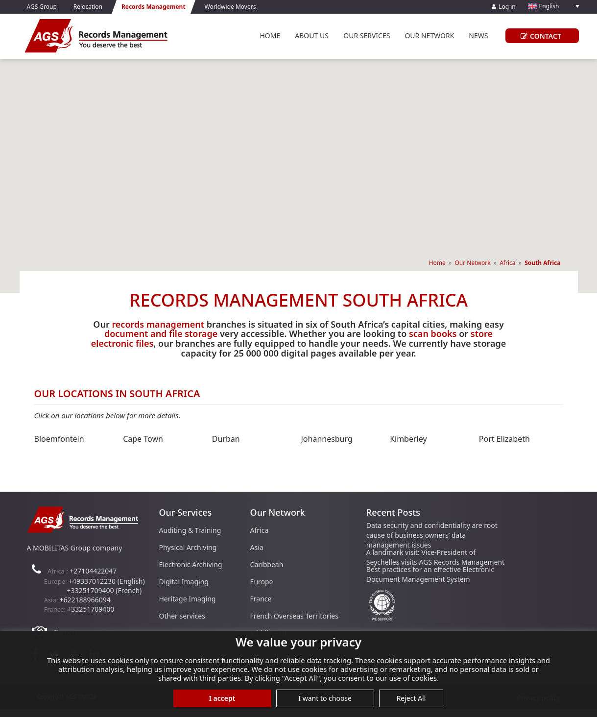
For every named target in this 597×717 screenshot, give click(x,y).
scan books (433, 333)
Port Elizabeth (504, 438)
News (478, 35)
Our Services (366, 35)
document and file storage (160, 333)
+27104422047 (93, 570)
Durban (226, 438)
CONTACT (539, 36)
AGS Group (42, 6)
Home (270, 35)
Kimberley (408, 438)
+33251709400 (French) (104, 590)
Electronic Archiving (190, 564)
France (261, 598)
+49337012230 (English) (107, 581)
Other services (182, 616)
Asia (256, 547)
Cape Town (143, 438)
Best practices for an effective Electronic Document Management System (430, 574)
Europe (261, 581)
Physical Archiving (188, 547)
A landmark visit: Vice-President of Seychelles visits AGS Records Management (435, 557)
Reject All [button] (411, 698)
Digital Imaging (184, 581)
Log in (504, 6)
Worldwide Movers (230, 6)
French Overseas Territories (294, 616)
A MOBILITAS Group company (74, 547)
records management (158, 324)
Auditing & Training (190, 530)
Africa (507, 263)
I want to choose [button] (325, 698)
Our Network (429, 35)
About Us (312, 35)
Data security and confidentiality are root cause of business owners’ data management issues (432, 535)
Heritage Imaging (187, 598)
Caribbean (267, 564)
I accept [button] (222, 698)
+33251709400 (90, 609)
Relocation (87, 6)
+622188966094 (85, 599)
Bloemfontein (59, 438)
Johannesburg (326, 438)
